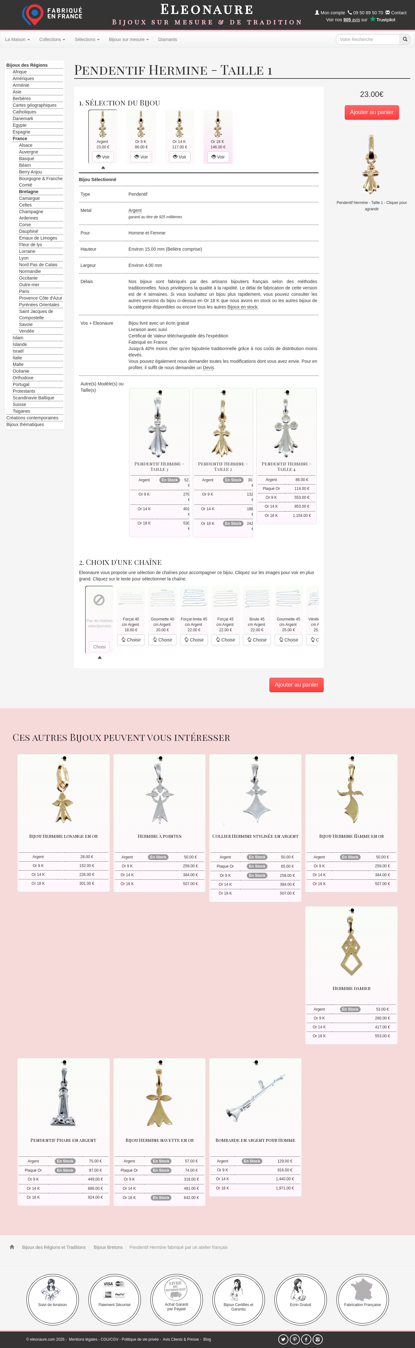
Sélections (87, 39)
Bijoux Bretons (107, 1247)
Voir (103, 156)
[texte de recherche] (367, 39)
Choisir (131, 639)
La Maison (17, 39)
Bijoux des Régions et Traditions (53, 1247)
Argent (135, 210)
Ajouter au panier (372, 112)
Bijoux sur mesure (129, 39)
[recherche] (405, 39)
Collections (52, 39)
